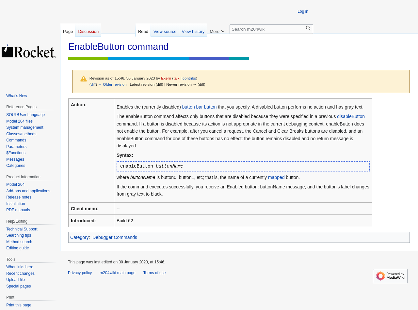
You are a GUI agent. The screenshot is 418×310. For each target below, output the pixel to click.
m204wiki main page (117, 273)
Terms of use (154, 273)
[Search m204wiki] (271, 29)
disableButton (351, 116)
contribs (189, 78)
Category (79, 237)
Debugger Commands (114, 237)
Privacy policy (80, 273)
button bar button (199, 107)
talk (176, 78)
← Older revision (112, 84)
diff (93, 84)
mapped (276, 177)
